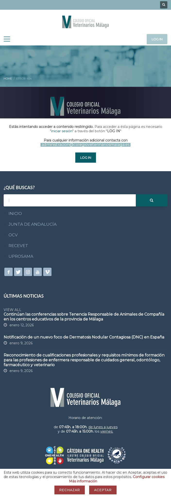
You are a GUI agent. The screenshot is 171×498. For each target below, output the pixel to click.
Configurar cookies (148, 477)
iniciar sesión (61, 131)
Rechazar (69, 490)
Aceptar (102, 490)
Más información (83, 481)
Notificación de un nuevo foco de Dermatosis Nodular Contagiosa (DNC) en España (84, 337)
